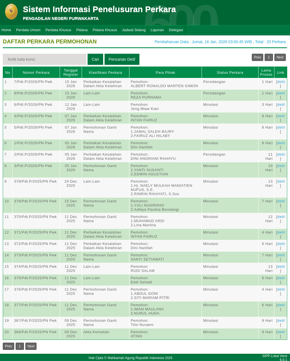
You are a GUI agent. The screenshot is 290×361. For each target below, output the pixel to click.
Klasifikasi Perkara (105, 72)
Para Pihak (165, 72)
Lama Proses (266, 72)
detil (281, 82)
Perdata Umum (28, 30)
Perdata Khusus (58, 30)
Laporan (157, 30)
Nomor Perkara (36, 72)
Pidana (82, 30)
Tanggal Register (70, 72)
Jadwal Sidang (134, 30)
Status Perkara (230, 72)
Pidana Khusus (105, 30)
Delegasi (176, 30)
